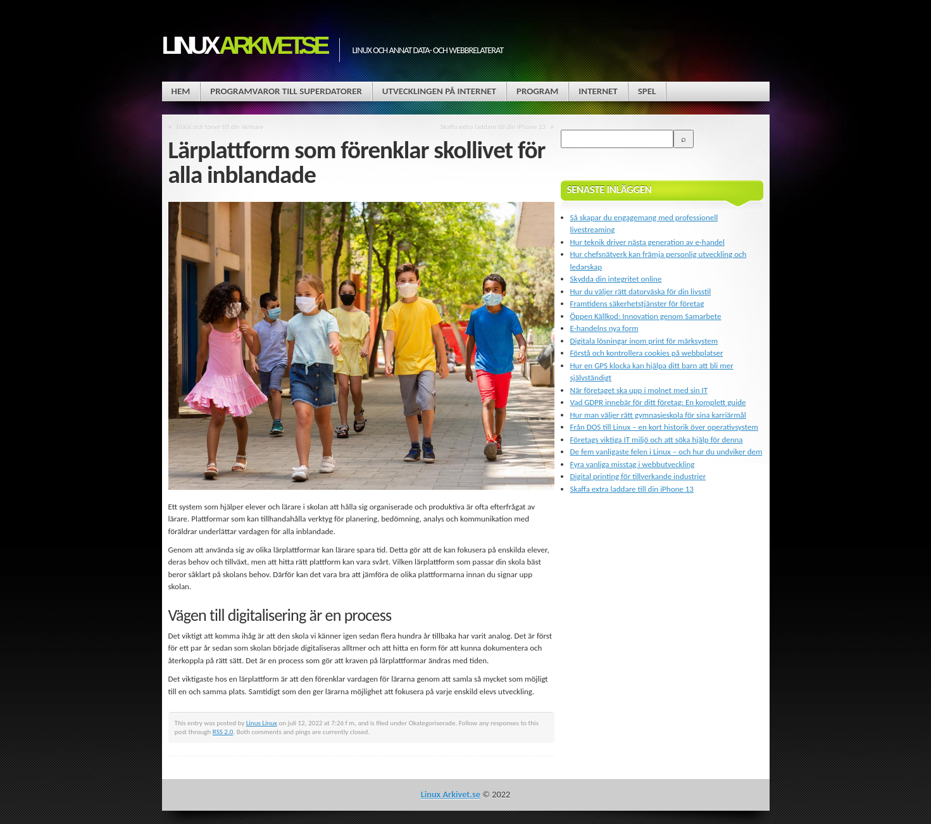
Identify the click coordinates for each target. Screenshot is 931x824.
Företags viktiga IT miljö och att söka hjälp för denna (656, 439)
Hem (181, 91)
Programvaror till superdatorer (286, 91)
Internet (597, 91)
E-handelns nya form (604, 328)
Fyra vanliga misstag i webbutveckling (632, 464)
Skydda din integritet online (616, 279)
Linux (244, 45)
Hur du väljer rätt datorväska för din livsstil (640, 291)
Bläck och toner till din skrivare (220, 126)
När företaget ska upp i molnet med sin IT (639, 390)
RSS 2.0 (223, 731)
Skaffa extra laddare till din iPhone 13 (493, 126)
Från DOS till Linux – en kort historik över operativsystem (664, 427)
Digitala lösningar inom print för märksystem (644, 341)
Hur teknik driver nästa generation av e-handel (647, 242)
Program (537, 91)
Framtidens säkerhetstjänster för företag (637, 303)
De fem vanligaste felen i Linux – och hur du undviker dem (666, 451)
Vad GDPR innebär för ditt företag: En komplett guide (658, 402)
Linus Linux (261, 722)
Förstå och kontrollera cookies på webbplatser (646, 353)
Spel (647, 91)
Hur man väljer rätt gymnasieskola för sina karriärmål (658, 415)
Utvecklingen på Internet (439, 91)
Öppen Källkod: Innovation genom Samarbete (646, 316)
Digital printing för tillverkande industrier (638, 476)
